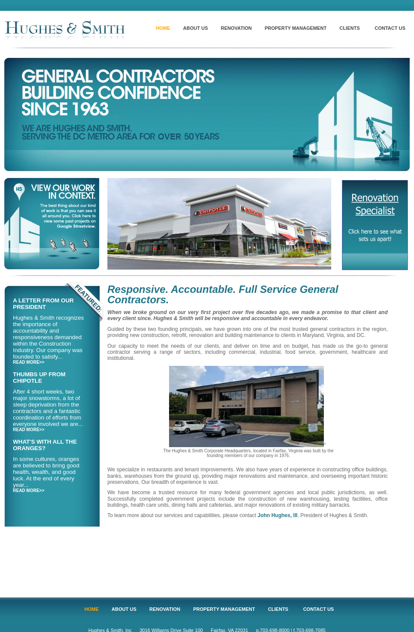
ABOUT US (195, 28)
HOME (163, 28)
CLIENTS (349, 28)
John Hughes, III (277, 515)
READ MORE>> (28, 362)
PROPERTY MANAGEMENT (295, 28)
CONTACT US (390, 28)
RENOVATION (236, 28)
